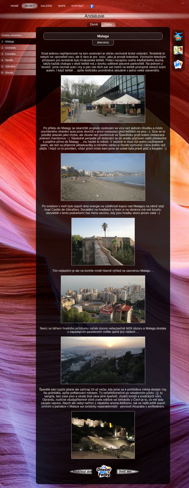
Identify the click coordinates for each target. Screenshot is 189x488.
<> (183, 3)
